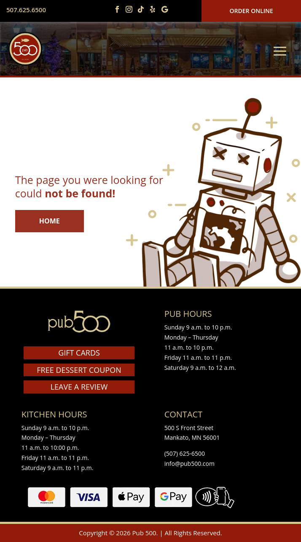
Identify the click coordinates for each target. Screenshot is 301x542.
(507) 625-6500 (184, 453)
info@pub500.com (189, 464)
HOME (49, 221)
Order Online (251, 11)
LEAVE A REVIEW (79, 387)
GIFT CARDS (79, 353)
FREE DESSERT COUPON (79, 370)
